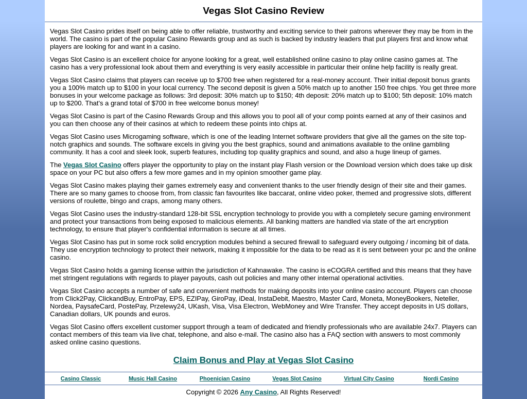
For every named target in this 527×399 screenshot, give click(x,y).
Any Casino (258, 392)
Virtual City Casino (369, 378)
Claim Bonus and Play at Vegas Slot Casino (263, 360)
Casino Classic (81, 378)
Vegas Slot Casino (92, 165)
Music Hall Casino (153, 378)
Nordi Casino (441, 378)
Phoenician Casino (225, 378)
